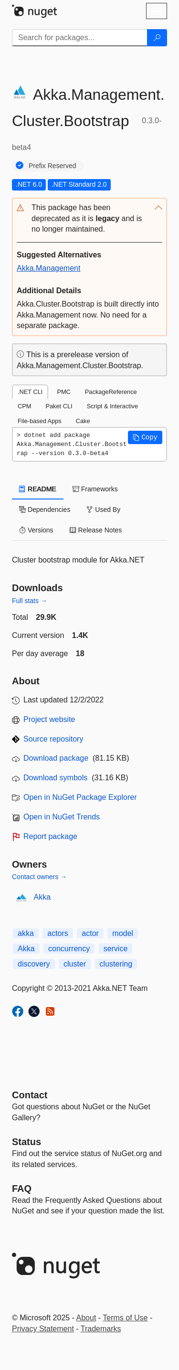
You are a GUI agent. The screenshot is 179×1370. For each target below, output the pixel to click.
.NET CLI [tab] (30, 391)
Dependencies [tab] (44, 509)
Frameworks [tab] (95, 489)
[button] (89, 218)
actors (57, 933)
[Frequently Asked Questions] (22, 1188)
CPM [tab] (24, 406)
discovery (34, 964)
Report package (50, 836)
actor (90, 933)
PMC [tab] (63, 391)
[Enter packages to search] (79, 37)
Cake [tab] (83, 421)
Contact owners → (39, 877)
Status (26, 1141)
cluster (74, 964)
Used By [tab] (103, 509)
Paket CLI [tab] (58, 406)
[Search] (157, 37)
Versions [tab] (36, 530)
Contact (29, 1095)
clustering (116, 964)
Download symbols (55, 778)
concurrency (69, 949)
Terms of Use (125, 1318)
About (86, 1318)
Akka (42, 897)
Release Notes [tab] (96, 530)
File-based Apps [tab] (40, 421)
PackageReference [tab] (111, 391)
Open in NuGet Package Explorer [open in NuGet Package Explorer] (80, 797)
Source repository (53, 739)
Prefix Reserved (52, 166)
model (122, 933)
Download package (55, 758)
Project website (49, 719)
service (116, 949)
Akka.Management (48, 268)
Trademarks (101, 1329)
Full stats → (29, 601)
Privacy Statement (43, 1329)
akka (26, 933)
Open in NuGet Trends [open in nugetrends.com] (61, 817)
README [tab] (37, 489)
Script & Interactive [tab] (112, 406)
